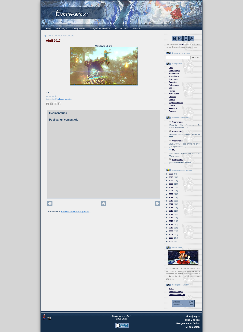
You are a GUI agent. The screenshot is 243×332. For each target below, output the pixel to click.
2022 (171, 187)
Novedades (174, 94)
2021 (171, 191)
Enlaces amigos (176, 292)
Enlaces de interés (177, 295)
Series (171, 88)
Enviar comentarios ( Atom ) (75, 211)
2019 (171, 197)
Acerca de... (174, 108)
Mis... (171, 289)
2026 (171, 174)
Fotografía (173, 79)
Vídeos (172, 99)
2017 (171, 204)
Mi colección (121, 28)
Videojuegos (61, 28)
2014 (171, 214)
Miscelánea (174, 76)
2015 (171, 211)
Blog (48, 28)
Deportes (173, 82)
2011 (171, 224)
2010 (171, 228)
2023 (171, 184)
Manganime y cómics (100, 28)
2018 (171, 201)
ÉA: (173, 150)
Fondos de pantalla (64, 99)
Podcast (172, 111)
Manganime (174, 73)
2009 (171, 231)
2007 (171, 238)
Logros (172, 105)
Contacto (136, 28)
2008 (171, 235)
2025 (171, 177)
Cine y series (78, 28)
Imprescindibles (176, 103)
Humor (172, 91)
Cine (171, 68)
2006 (171, 241)
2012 (171, 221)
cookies (181, 44)
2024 (171, 181)
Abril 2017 (53, 40)
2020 (171, 194)
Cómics (172, 97)
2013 (171, 218)
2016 (171, 208)
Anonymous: (177, 122)
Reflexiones (174, 85)
